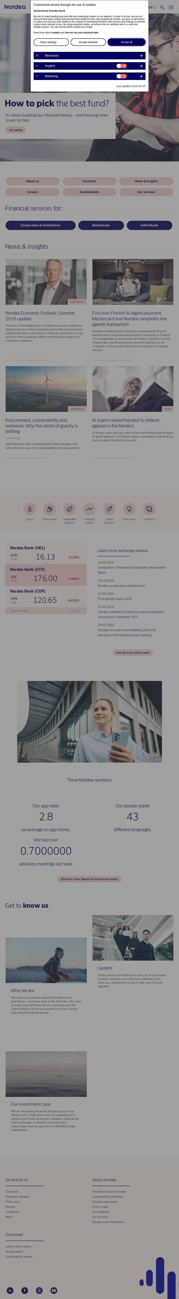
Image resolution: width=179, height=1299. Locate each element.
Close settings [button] (48, 42)
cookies (56, 32)
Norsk (45, 11)
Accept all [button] (126, 42)
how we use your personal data (81, 32)
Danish (37, 11)
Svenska (53, 11)
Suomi (61, 11)
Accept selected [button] (88, 42)
